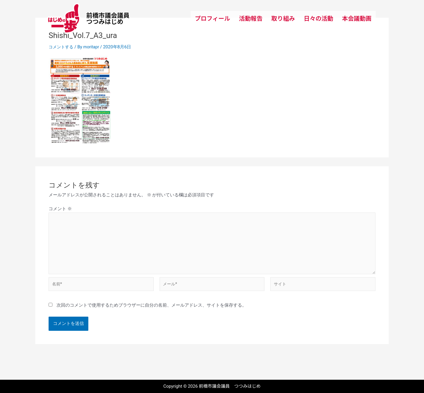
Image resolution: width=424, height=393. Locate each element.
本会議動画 (356, 18)
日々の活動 (318, 18)
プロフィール (212, 18)
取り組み (283, 18)
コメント (60, 208)
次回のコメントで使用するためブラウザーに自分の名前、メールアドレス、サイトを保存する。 (151, 310)
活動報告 (250, 18)
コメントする (62, 47)
